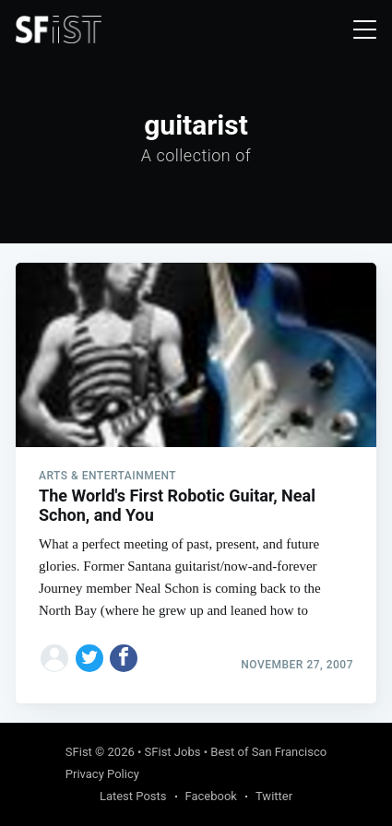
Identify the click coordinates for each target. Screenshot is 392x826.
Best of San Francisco (268, 752)
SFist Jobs (173, 752)
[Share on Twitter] (89, 658)
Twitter (273, 796)
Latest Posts (133, 796)
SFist (78, 752)
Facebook (211, 796)
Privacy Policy (102, 774)
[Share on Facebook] (123, 658)
